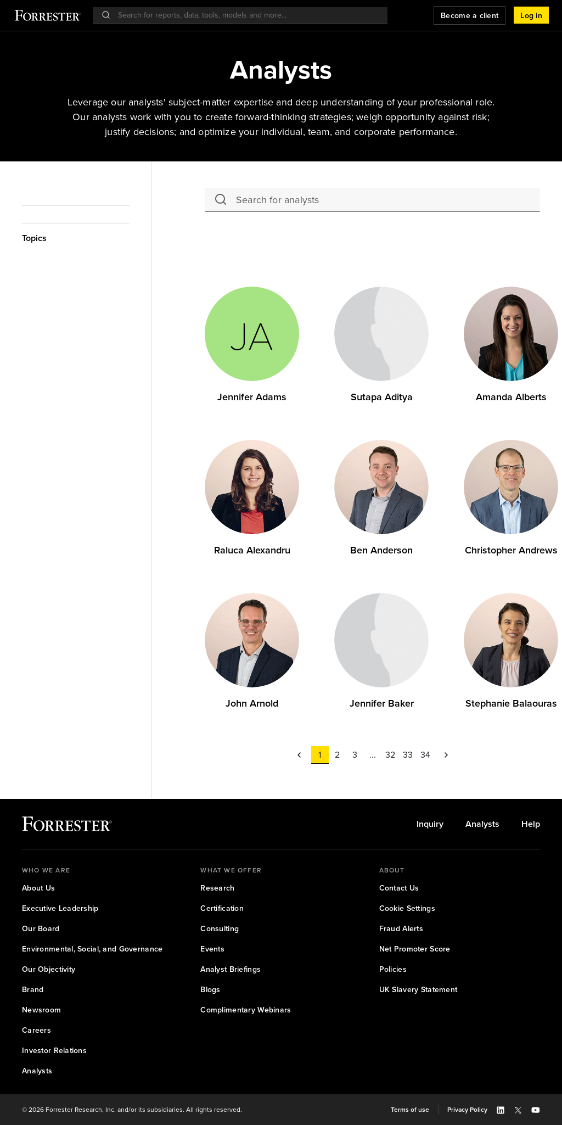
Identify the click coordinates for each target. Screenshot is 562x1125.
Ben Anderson (381, 550)
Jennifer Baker (382, 703)
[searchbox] (245, 15)
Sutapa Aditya (382, 397)
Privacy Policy (467, 1110)
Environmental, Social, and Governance (92, 949)
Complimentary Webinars (245, 1010)
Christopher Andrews (511, 550)
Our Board (41, 928)
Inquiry (430, 824)
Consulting (219, 928)
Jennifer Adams (251, 397)
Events (212, 949)
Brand (32, 989)
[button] (531, 15)
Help (530, 824)
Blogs (210, 989)
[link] (251, 397)
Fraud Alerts (401, 928)
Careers (36, 1030)
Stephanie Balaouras (511, 703)
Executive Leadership (60, 908)
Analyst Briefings (230, 969)
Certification (222, 908)
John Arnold (252, 703)
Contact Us (399, 888)
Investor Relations (54, 1050)
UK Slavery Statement (418, 989)
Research (217, 888)
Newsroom (41, 1010)
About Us (38, 888)
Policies (393, 969)
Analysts (482, 824)
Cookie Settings (407, 908)
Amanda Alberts (511, 397)
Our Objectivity (48, 969)
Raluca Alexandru (252, 550)
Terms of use (410, 1110)
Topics (34, 238)
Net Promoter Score (415, 949)
